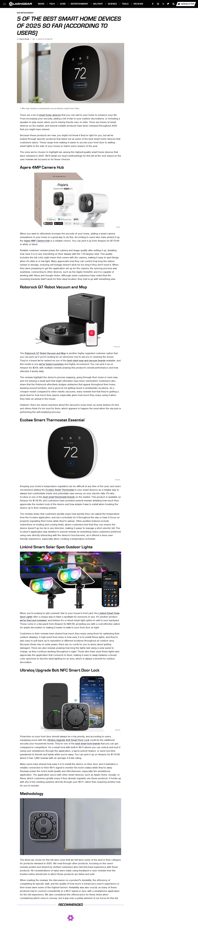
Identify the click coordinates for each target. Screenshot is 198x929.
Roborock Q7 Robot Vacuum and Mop (45, 353)
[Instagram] (158, 4)
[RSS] (174, 4)
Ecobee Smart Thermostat (60, 489)
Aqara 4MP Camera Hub (37, 240)
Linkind (117, 606)
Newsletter (186, 4)
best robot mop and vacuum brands (86, 360)
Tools (125, 4)
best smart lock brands (87, 743)
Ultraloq (117, 730)
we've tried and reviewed (33, 620)
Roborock (117, 346)
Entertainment (79, 4)
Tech (52, 4)
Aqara (118, 227)
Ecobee (120, 101)
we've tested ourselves (51, 364)
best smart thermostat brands (59, 496)
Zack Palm (24, 39)
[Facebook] (153, 4)
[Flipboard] (168, 4)
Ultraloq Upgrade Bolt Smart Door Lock (68, 740)
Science (112, 4)
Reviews (138, 4)
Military (98, 4)
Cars (63, 4)
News (41, 4)
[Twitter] (163, 4)
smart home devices (50, 115)
